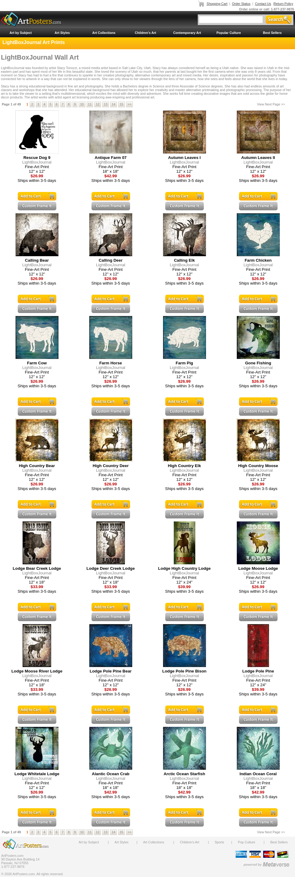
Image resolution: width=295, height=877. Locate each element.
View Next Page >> (271, 104)
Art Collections (103, 33)
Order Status (241, 4)
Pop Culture (246, 842)
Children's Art (145, 33)
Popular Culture (228, 33)
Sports (219, 842)
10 (82, 104)
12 (97, 104)
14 (113, 104)
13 (105, 104)
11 (90, 104)
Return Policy (283, 4)
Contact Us (263, 4)
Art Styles (62, 33)
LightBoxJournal (37, 162)
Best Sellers (272, 33)
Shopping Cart (217, 4)
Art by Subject (20, 33)
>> (129, 104)
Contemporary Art (187, 33)
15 (121, 104)
